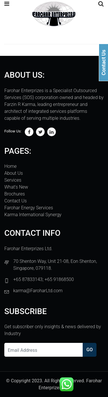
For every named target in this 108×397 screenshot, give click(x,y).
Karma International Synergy (32, 214)
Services (12, 180)
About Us (13, 173)
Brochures (14, 194)
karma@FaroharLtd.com (37, 290)
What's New (16, 187)
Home (10, 166)
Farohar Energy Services (28, 207)
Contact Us (15, 201)
